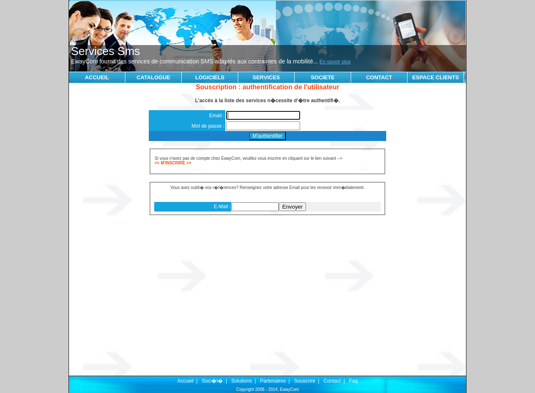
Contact (332, 381)
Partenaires (272, 381)
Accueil (185, 381)
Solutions (241, 381)
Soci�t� (212, 381)
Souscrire (304, 381)
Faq (353, 381)
